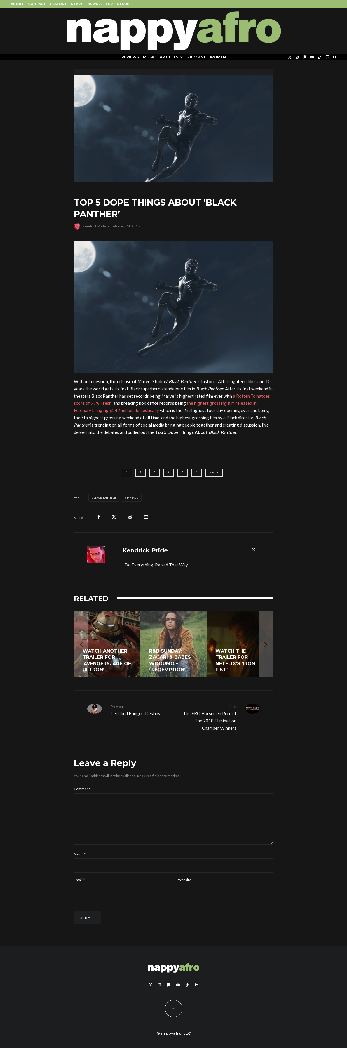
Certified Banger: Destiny (140, 710)
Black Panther (104, 497)
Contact (37, 4)
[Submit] (130, 517)
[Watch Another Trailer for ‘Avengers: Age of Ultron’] (107, 644)
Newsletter (100, 4)
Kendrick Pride (94, 226)
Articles (169, 57)
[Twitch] (327, 57)
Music (149, 57)
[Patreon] (304, 57)
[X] (290, 57)
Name (80, 863)
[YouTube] (312, 57)
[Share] (98, 517)
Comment (83, 789)
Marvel (132, 497)
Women (218, 57)
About (17, 4)
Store (123, 4)
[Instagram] (297, 57)
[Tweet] (114, 517)
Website (184, 889)
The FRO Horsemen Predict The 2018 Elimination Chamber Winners (207, 717)
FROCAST (196, 57)
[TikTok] (319, 57)
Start (77, 4)
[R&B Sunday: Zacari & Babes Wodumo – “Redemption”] (173, 644)
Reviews (130, 57)
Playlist (58, 4)
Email (79, 889)
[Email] (146, 517)
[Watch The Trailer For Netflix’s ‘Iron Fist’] (240, 644)
